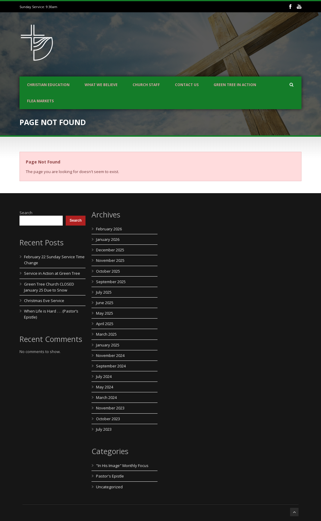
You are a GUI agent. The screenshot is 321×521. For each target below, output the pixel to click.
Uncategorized (109, 487)
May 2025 (104, 313)
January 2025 (107, 345)
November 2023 (110, 408)
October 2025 (108, 271)
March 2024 (106, 397)
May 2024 (104, 387)
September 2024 (111, 366)
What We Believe (101, 84)
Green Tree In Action (235, 84)
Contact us (187, 84)
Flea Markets (40, 100)
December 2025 (110, 250)
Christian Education (48, 84)
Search (26, 212)
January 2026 (107, 239)
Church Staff (146, 84)
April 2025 (104, 323)
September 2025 (111, 281)
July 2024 (104, 376)
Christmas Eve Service (44, 300)
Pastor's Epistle (110, 476)
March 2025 (106, 334)
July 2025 (104, 292)
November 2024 (110, 355)
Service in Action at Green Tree (52, 273)
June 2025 (104, 302)
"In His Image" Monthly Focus (122, 465)
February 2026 (109, 229)
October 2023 (108, 418)
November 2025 (110, 260)
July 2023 (104, 429)
